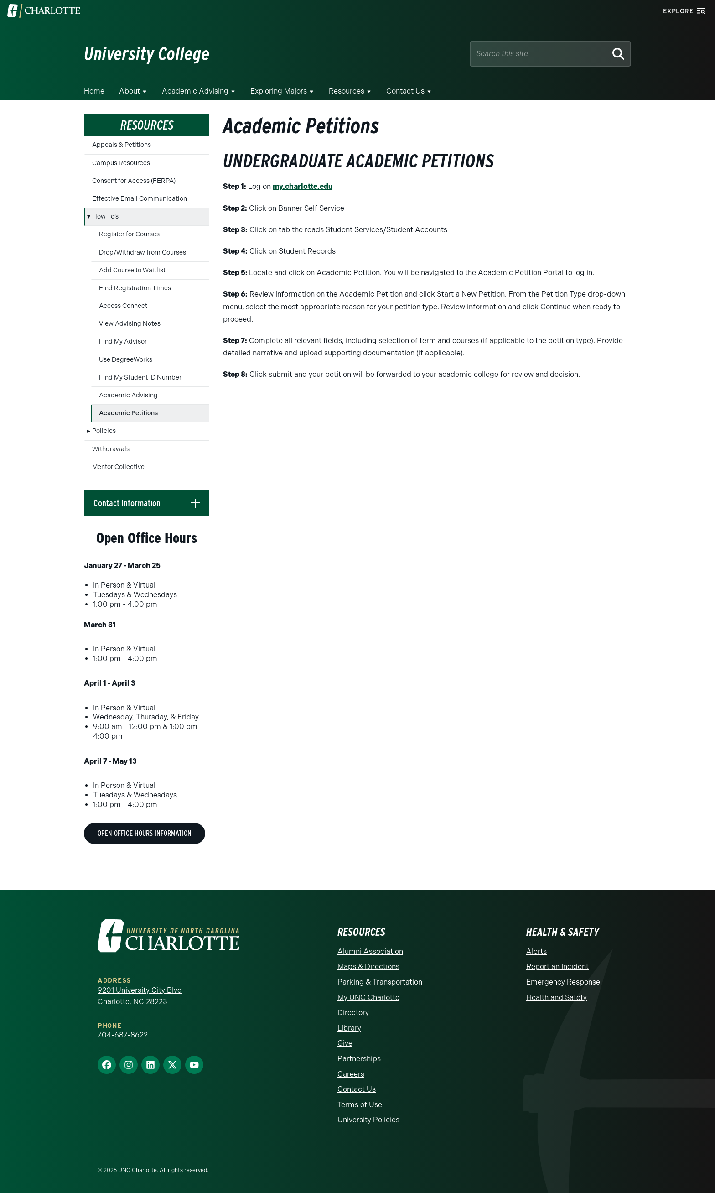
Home (94, 91)
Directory (353, 1012)
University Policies (368, 1119)
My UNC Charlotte (368, 997)
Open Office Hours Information (145, 833)
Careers (350, 1074)
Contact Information (127, 503)
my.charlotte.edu (302, 186)
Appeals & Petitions (121, 145)
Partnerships (359, 1058)
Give (344, 1043)
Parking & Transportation (379, 982)
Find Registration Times (135, 288)
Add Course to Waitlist (132, 270)
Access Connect (123, 306)
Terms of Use (359, 1104)
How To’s (105, 216)
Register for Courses (129, 234)
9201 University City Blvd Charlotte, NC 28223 (140, 996)
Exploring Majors (278, 91)
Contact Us (405, 91)
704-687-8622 (123, 1035)
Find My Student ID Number (140, 377)
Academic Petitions (128, 413)
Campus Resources (121, 163)
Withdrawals (111, 449)
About (129, 91)
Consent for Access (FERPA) (134, 181)
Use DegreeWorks (125, 360)
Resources (346, 91)
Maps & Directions (368, 966)
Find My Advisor (123, 341)
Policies (104, 431)
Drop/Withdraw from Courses (142, 252)
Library (349, 1028)
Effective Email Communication (139, 199)
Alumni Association (370, 951)
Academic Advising (195, 91)
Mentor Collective (118, 467)
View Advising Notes (130, 324)
